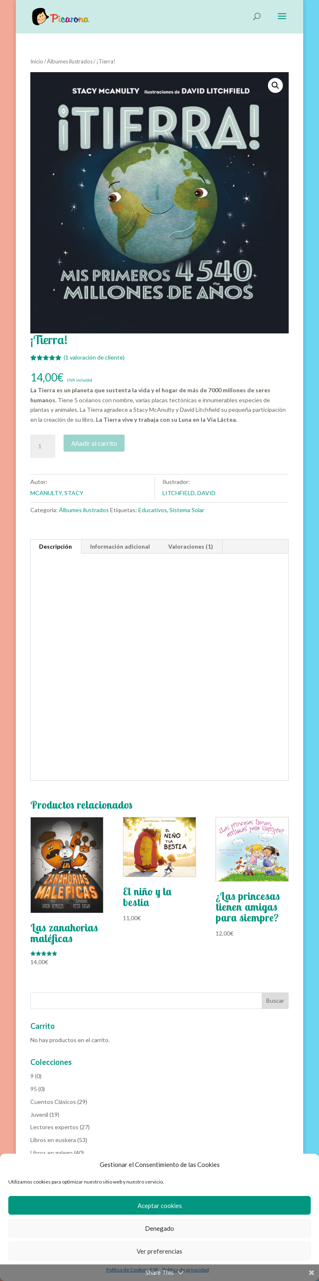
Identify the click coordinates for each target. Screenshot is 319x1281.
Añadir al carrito (94, 443)
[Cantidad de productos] (42, 446)
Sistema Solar (186, 509)
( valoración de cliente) (94, 357)
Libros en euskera (53, 1139)
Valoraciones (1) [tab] (190, 546)
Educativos (152, 509)
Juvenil (39, 1114)
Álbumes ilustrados (70, 61)
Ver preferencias (159, 1251)
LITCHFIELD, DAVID (189, 492)
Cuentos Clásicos (53, 1101)
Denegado (159, 1228)
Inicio (36, 61)
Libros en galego (51, 1152)
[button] (275, 85)
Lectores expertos (54, 1126)
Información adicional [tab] (120, 546)
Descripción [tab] (55, 546)
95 (33, 1088)
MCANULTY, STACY (56, 492)
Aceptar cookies (159, 1205)
